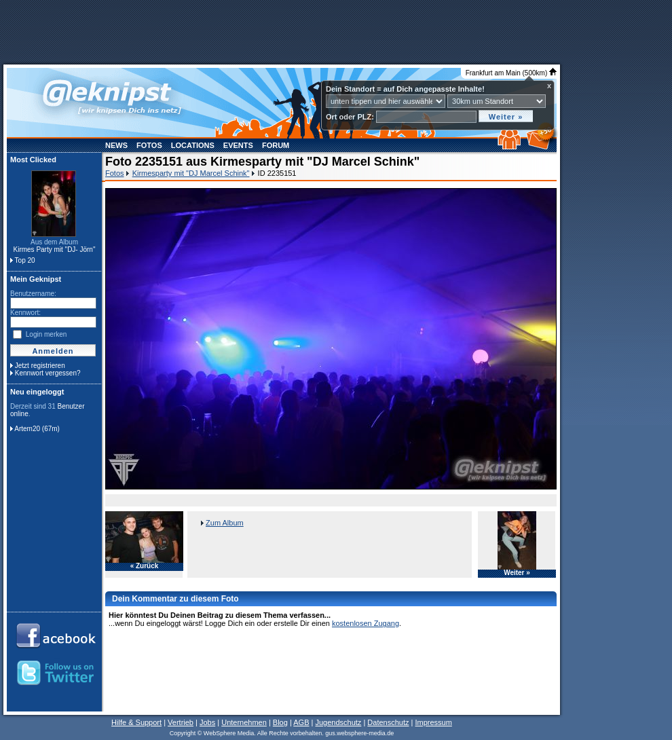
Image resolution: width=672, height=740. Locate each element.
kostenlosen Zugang (365, 623)
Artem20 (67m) (37, 428)
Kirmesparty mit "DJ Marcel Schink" (191, 173)
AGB (301, 722)
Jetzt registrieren (40, 365)
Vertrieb (180, 722)
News (116, 145)
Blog (280, 722)
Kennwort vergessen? (48, 373)
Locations (192, 145)
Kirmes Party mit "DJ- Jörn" (54, 249)
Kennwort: (25, 312)
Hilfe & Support (136, 722)
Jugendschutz (338, 722)
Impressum (433, 722)
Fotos (149, 145)
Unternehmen (244, 722)
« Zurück (144, 566)
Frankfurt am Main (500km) (511, 73)
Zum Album (225, 523)
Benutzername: (33, 293)
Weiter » (517, 573)
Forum (275, 145)
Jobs (207, 722)
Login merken (46, 334)
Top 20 (25, 260)
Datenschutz (388, 722)
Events (238, 145)
